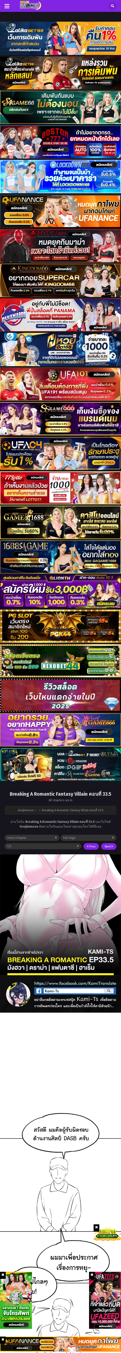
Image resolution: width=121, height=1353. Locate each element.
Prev (91, 846)
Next (109, 846)
